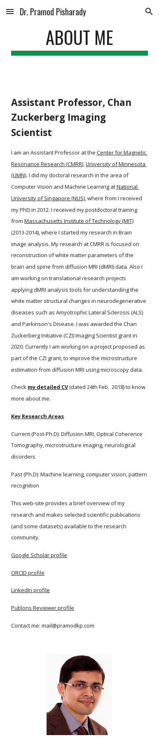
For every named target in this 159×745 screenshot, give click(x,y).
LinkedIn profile (30, 590)
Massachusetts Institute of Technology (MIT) (78, 221)
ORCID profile (27, 572)
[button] (10, 11)
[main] (79, 41)
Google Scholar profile (39, 555)
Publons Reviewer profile (42, 607)
